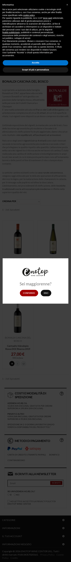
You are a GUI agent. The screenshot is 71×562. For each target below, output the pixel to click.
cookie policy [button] (29, 15)
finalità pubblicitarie (11, 32)
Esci (46, 293)
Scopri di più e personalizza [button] (35, 70)
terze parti (47, 18)
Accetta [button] (35, 62)
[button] (67, 4)
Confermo (29, 293)
